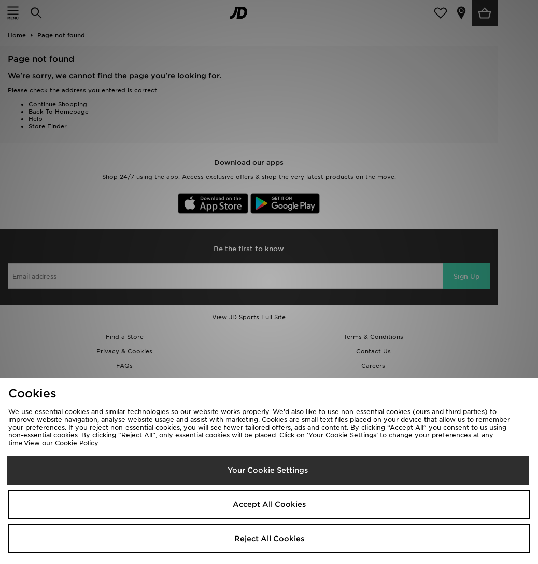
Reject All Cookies (269, 538)
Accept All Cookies (269, 504)
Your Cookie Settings (268, 470)
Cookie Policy (76, 443)
